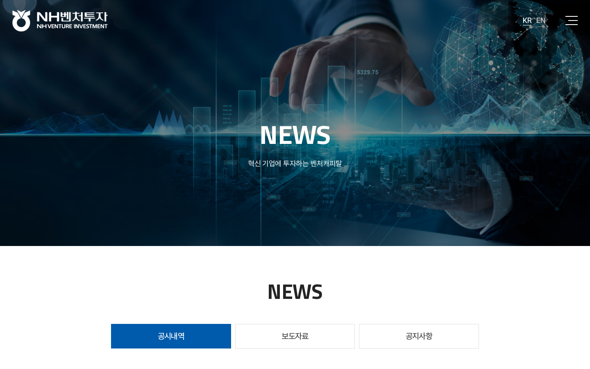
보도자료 (295, 336)
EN (540, 20)
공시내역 (171, 336)
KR (527, 20)
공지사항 (419, 336)
